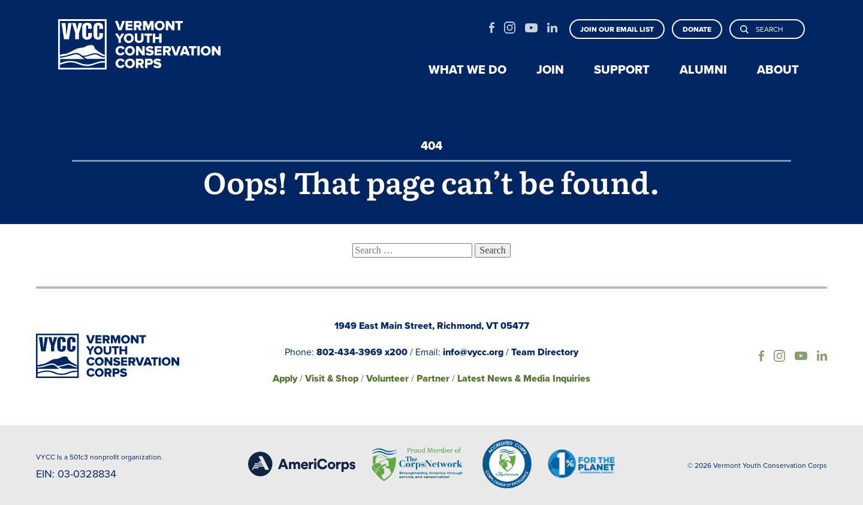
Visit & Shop (331, 378)
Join (550, 69)
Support (622, 69)
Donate (697, 29)
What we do (467, 69)
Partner (433, 378)
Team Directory (544, 352)
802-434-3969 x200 (362, 352)
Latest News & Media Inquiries (523, 378)
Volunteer (387, 378)
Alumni (703, 69)
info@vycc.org (473, 352)
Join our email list (617, 29)
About (778, 69)
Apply (285, 378)
